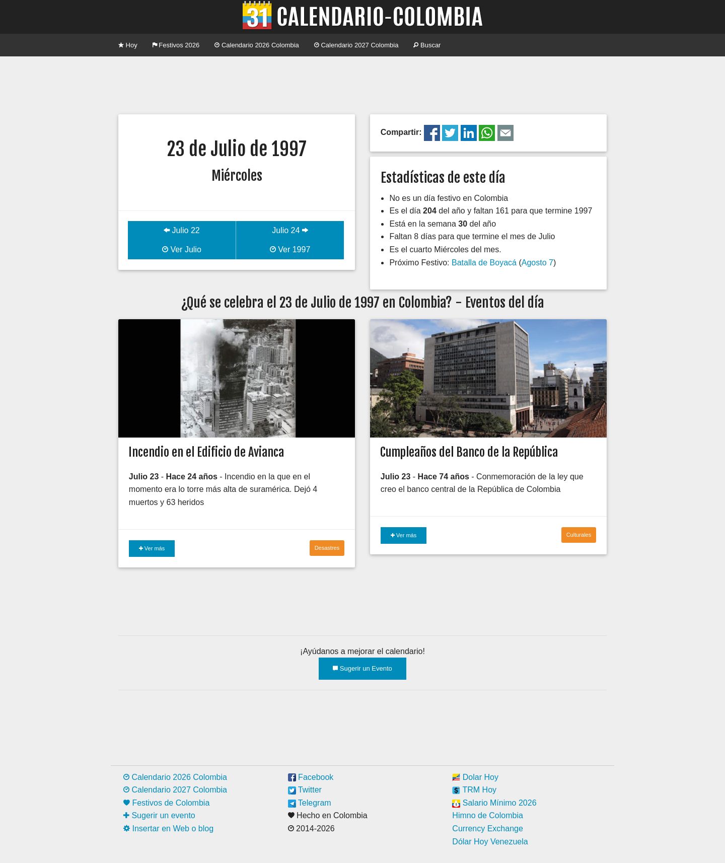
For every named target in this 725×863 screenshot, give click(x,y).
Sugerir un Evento (362, 668)
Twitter (305, 789)
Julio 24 (290, 230)
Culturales (579, 535)
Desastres (327, 548)
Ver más (152, 548)
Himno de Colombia (487, 815)
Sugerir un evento (159, 815)
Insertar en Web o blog (168, 828)
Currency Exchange (487, 828)
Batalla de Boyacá (484, 262)
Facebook (311, 777)
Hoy (127, 45)
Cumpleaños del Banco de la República (469, 452)
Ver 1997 (290, 249)
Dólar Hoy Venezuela (490, 841)
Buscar (427, 45)
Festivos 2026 (176, 45)
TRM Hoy (474, 789)
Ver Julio (181, 249)
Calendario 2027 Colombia (356, 45)
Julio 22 (182, 230)
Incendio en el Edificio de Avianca (206, 452)
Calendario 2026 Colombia (256, 45)
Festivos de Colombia (166, 803)
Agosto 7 (537, 262)
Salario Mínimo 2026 (494, 803)
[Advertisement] (362, 84)
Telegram (309, 803)
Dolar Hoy (475, 777)
